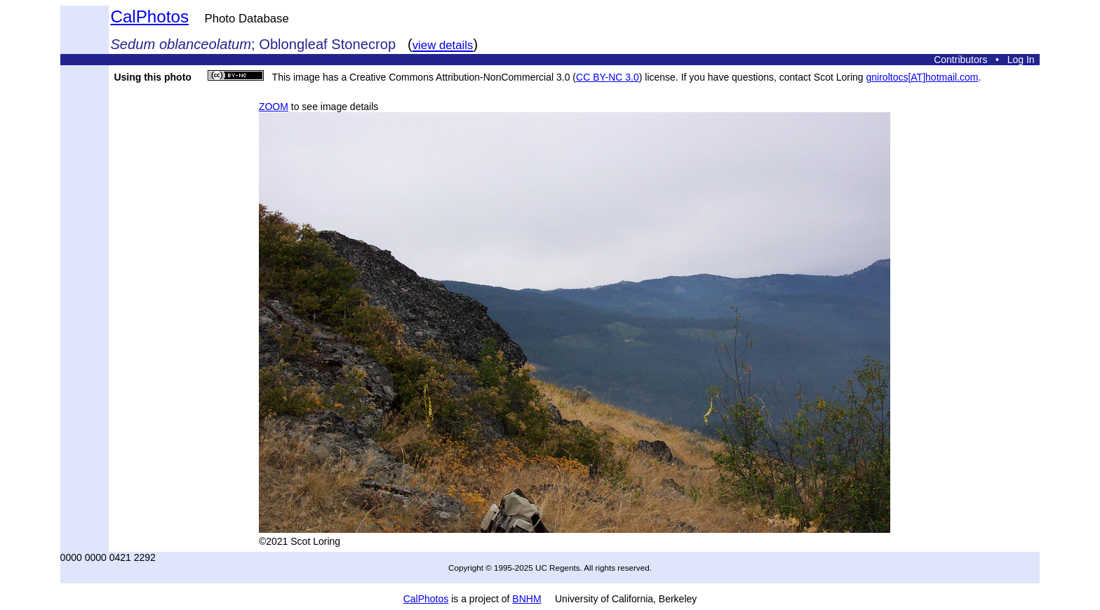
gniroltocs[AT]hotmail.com (922, 77)
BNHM (526, 598)
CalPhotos (149, 16)
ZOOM (273, 106)
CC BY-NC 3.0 (607, 77)
